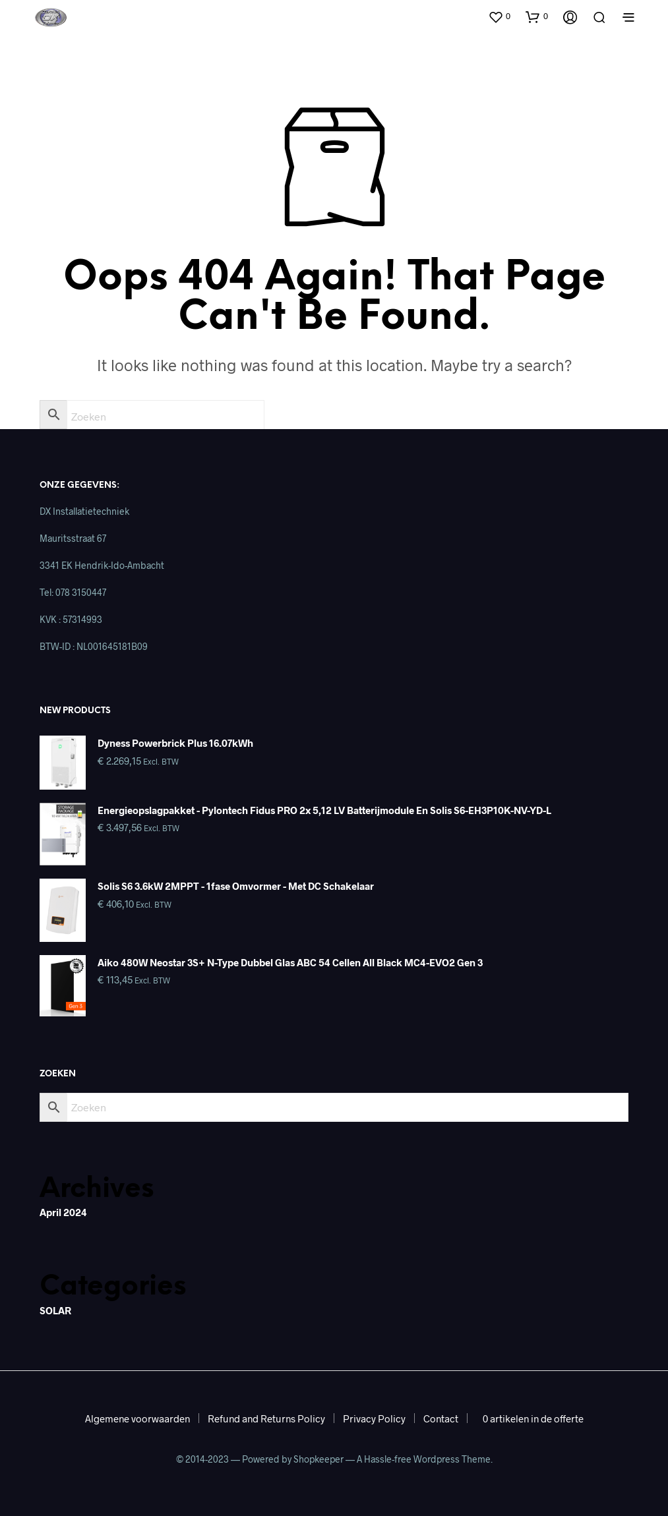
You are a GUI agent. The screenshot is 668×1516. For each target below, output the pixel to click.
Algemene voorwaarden (137, 1418)
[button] (499, 16)
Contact (440, 1418)
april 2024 (63, 1212)
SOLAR (55, 1310)
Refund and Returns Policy (266, 1418)
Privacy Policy (374, 1418)
